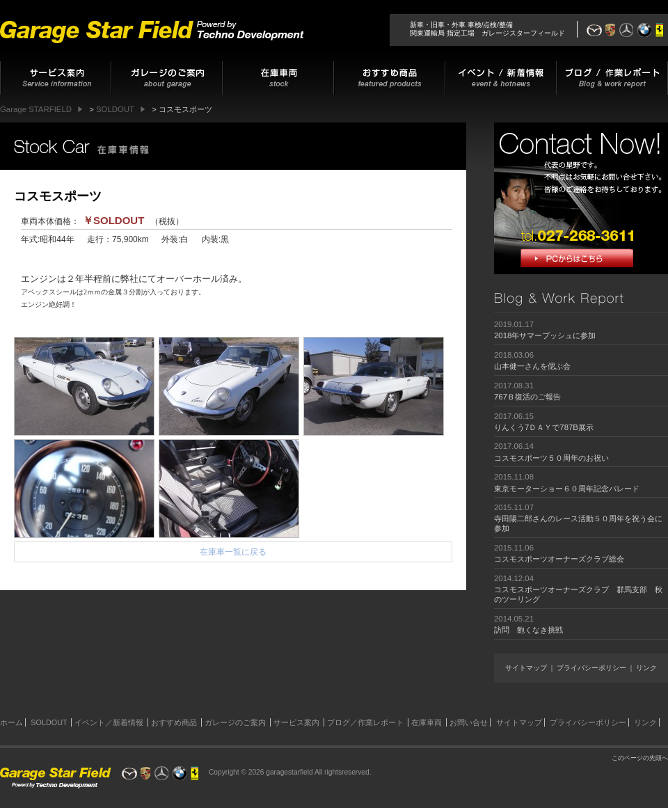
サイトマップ (526, 668)
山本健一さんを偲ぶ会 (532, 366)
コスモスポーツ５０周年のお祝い (551, 458)
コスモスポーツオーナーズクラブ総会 (559, 559)
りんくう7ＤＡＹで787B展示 (544, 427)
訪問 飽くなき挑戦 (528, 630)
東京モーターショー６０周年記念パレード (566, 488)
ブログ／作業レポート (365, 722)
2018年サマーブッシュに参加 (545, 335)
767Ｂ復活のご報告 (527, 397)
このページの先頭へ (640, 757)
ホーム (11, 722)
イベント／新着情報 (108, 722)
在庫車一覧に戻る (233, 552)
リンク (646, 668)
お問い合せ (469, 722)
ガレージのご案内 (235, 722)
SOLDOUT (49, 722)
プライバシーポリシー (591, 668)
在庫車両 (426, 722)
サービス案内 (296, 722)
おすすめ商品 (174, 722)
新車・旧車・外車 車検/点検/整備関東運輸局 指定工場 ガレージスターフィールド (487, 29)
